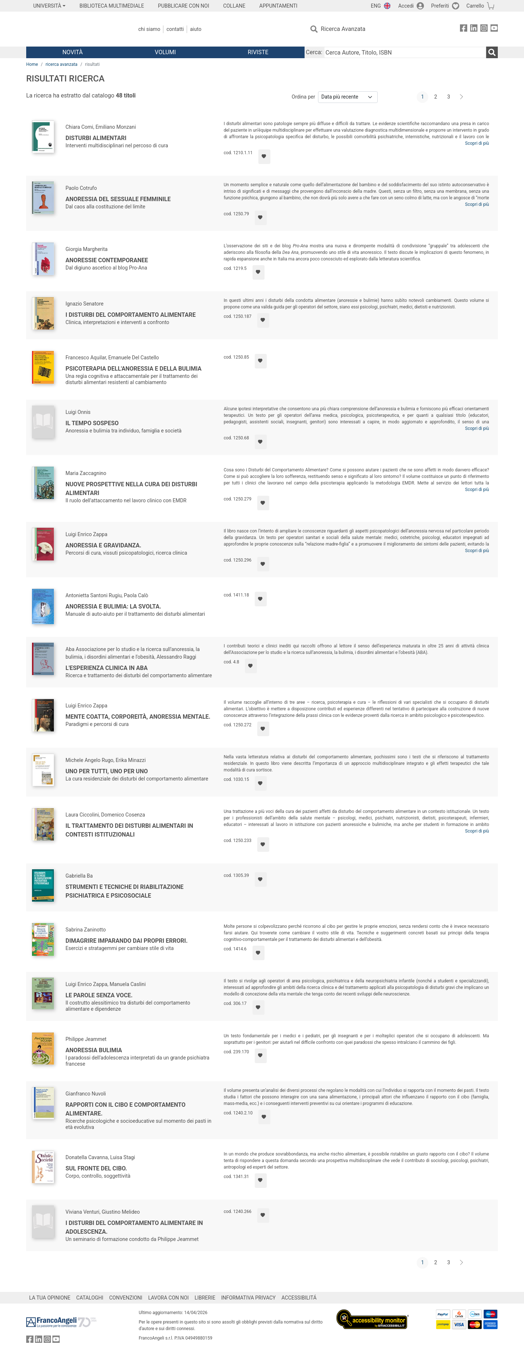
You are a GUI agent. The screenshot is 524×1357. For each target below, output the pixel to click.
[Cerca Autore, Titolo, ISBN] (405, 52)
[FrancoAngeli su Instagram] (484, 29)
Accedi (406, 6)
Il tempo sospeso (92, 423)
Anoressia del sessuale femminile (118, 199)
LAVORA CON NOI (168, 1298)
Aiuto (195, 29)
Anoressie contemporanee (107, 260)
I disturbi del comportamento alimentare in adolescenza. (134, 1227)
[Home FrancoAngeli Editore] (74, 29)
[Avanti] (462, 97)
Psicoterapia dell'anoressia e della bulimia (134, 368)
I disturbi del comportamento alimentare (131, 314)
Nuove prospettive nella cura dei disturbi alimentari (131, 488)
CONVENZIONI (125, 1298)
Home (32, 64)
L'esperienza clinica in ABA (107, 667)
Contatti (175, 29)
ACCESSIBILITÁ (299, 1298)
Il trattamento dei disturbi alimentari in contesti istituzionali (129, 830)
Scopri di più (477, 143)
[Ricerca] (492, 52)
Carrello (475, 6)
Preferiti (440, 6)
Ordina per (303, 97)
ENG (376, 6)
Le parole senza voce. (99, 995)
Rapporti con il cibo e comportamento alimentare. (126, 1109)
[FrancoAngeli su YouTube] (494, 29)
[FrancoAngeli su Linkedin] (473, 29)
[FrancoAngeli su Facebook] (463, 29)
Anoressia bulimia (94, 1050)
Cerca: (314, 52)
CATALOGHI (89, 1298)
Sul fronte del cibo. (96, 1168)
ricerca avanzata (61, 64)
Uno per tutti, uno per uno (107, 771)
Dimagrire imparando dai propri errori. (127, 940)
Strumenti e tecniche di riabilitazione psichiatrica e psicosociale (124, 891)
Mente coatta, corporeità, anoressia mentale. (138, 716)
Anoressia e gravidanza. (103, 545)
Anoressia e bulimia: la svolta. (113, 606)
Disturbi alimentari (96, 138)
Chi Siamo (149, 29)
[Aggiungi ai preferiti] (264, 156)
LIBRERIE (205, 1298)
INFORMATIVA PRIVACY (248, 1298)
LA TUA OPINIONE (50, 1298)
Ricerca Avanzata (343, 28)
